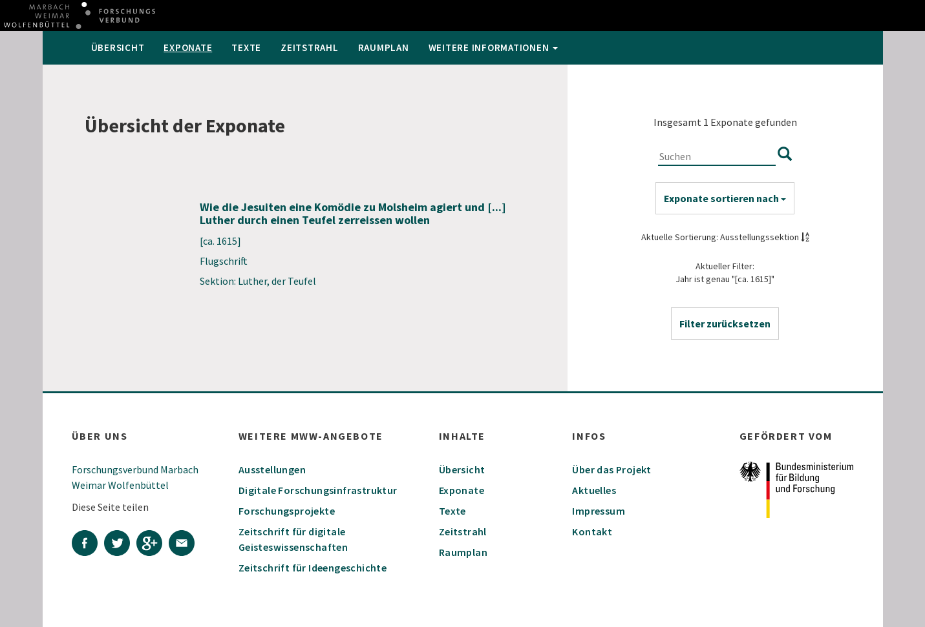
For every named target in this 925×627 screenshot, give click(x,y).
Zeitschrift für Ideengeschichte (313, 567)
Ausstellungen (272, 469)
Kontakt (592, 531)
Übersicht (118, 47)
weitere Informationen (493, 47)
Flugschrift (224, 260)
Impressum (598, 510)
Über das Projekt (611, 469)
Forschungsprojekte (287, 510)
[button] (725, 323)
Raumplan (383, 47)
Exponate (188, 47)
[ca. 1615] (220, 240)
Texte (246, 47)
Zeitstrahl (310, 47)
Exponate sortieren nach (725, 198)
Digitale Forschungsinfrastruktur (318, 490)
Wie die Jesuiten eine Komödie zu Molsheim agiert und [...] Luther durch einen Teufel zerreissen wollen (353, 213)
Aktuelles (594, 490)
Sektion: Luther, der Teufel (258, 280)
